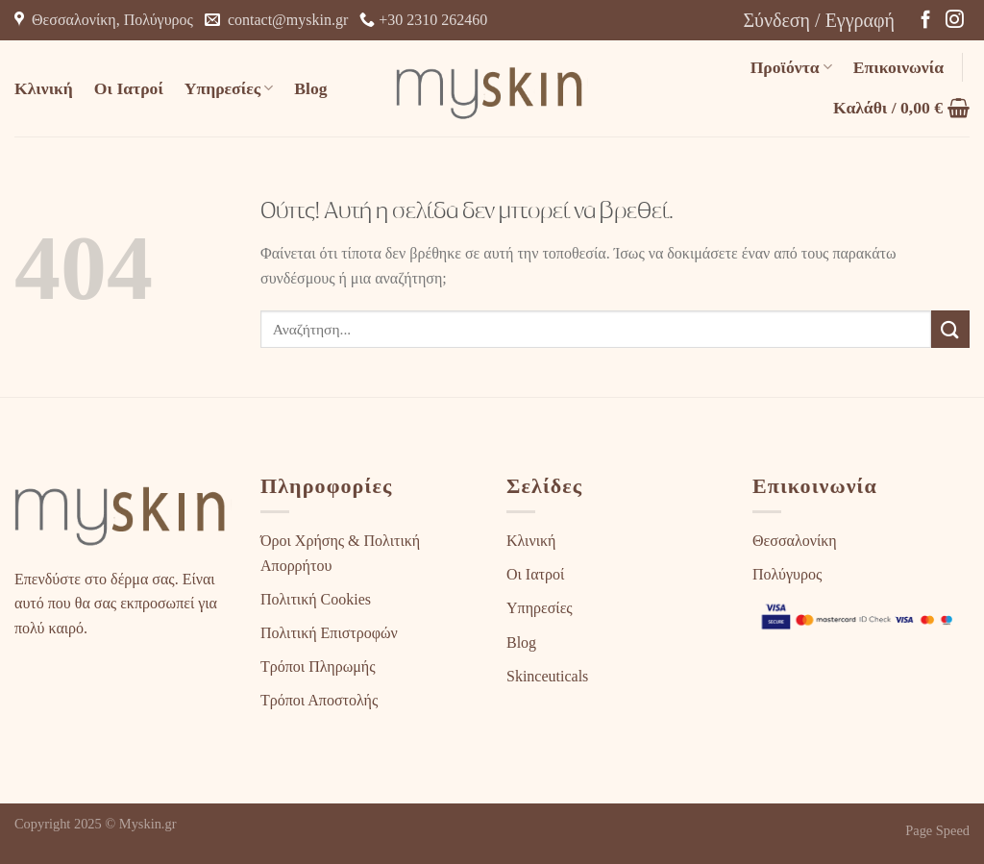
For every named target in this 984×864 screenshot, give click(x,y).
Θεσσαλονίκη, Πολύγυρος (103, 20)
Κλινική (43, 88)
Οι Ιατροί (128, 88)
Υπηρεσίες (228, 88)
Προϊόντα (791, 67)
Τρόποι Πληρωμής (317, 666)
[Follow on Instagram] (955, 21)
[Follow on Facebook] (926, 21)
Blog (310, 88)
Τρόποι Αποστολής (319, 700)
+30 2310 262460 (423, 20)
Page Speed (937, 830)
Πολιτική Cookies (315, 599)
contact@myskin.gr (276, 20)
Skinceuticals (547, 676)
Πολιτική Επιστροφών (329, 633)
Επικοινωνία (898, 67)
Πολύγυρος (787, 574)
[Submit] (950, 329)
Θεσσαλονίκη (794, 540)
